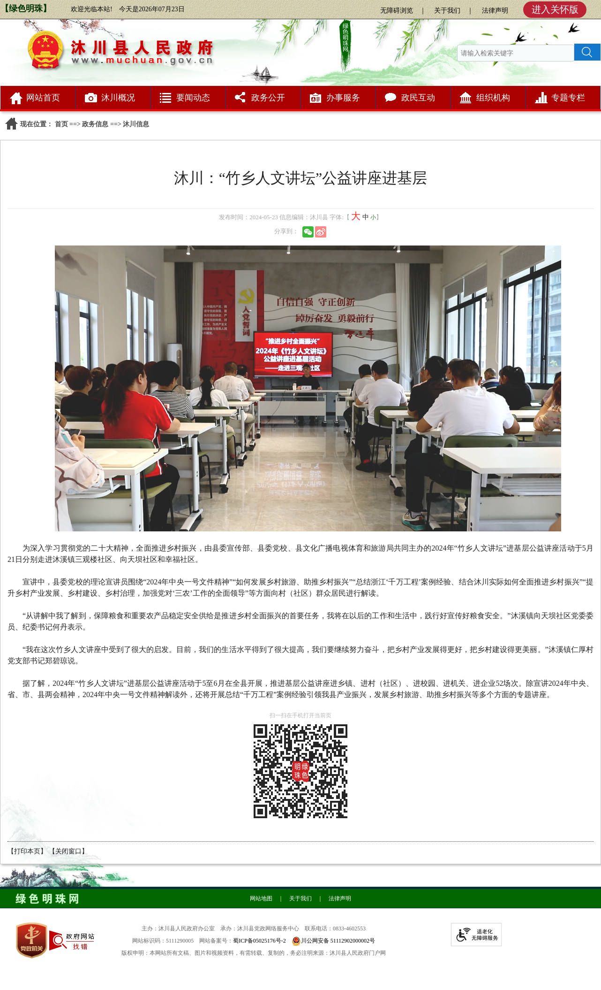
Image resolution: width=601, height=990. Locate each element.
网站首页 (43, 97)
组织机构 (493, 97)
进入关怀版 (555, 9)
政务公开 (268, 97)
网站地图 (261, 898)
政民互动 (418, 97)
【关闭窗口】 (68, 851)
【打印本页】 (27, 851)
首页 (61, 124)
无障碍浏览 (396, 10)
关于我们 (447, 10)
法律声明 (495, 10)
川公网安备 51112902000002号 (338, 940)
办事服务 (343, 97)
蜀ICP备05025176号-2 (259, 940)
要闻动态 (193, 97)
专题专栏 (568, 97)
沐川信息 (136, 124)
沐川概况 (118, 97)
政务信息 (95, 124)
